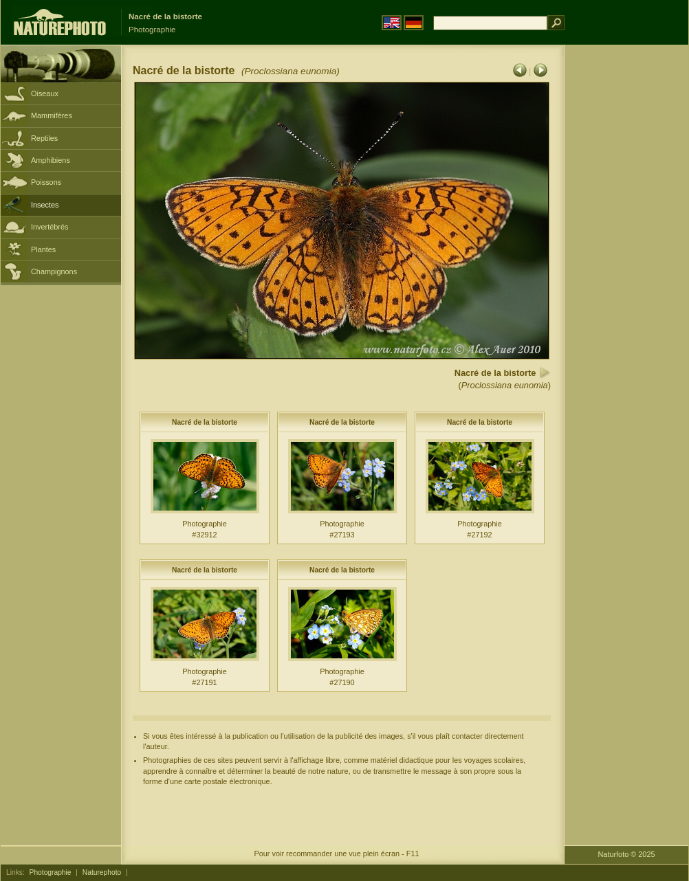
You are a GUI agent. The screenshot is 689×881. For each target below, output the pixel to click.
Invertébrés (49, 227)
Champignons (54, 271)
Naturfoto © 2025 (626, 854)
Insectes (45, 205)
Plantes (43, 249)
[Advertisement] (626, 264)
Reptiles (44, 138)
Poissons (46, 182)
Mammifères (51, 115)
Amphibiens (50, 160)
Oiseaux (44, 93)
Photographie (51, 872)
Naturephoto (102, 872)
